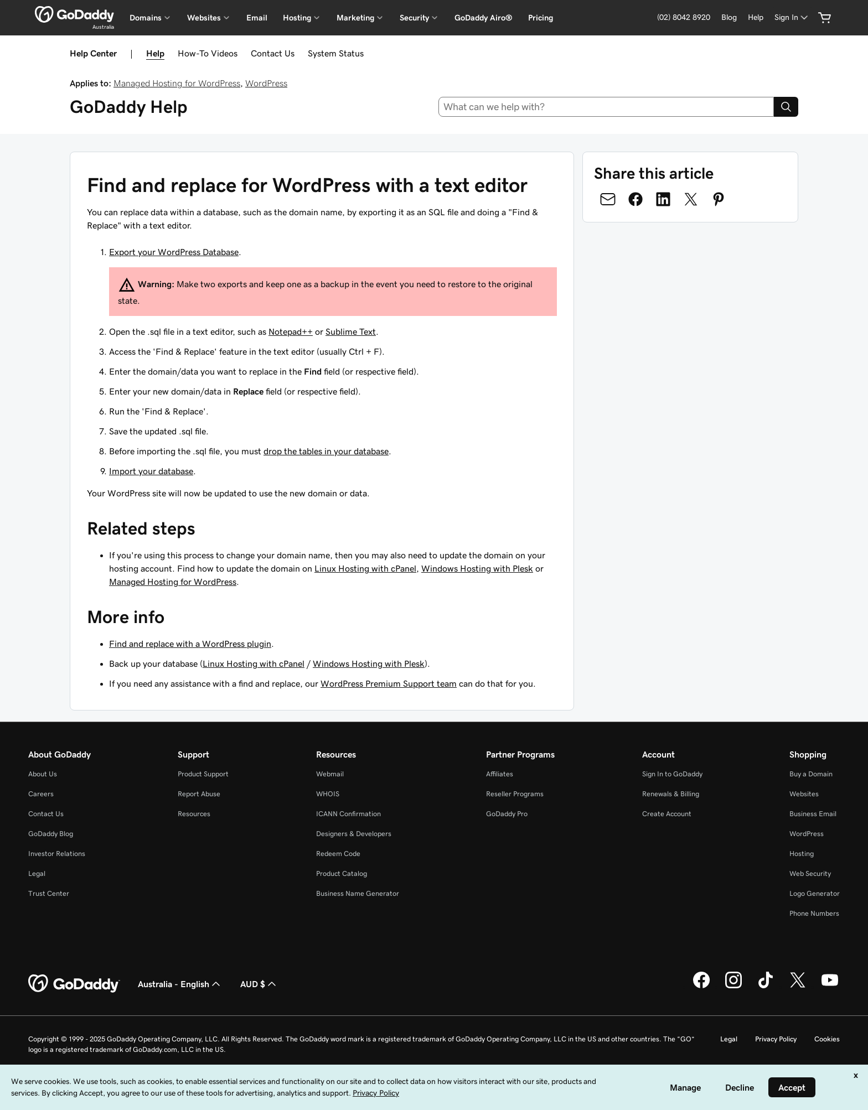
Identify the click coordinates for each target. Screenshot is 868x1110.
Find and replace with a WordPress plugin (190, 643)
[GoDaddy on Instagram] (733, 986)
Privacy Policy (776, 1038)
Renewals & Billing (670, 793)
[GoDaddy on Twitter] (798, 986)
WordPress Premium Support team (389, 683)
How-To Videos (207, 53)
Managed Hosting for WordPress (176, 83)
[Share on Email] (608, 199)
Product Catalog (341, 873)
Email (256, 18)
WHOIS (327, 793)
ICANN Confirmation (348, 813)
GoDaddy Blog (50, 833)
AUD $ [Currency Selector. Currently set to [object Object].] (259, 983)
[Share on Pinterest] (718, 199)
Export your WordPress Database (174, 251)
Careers (41, 793)
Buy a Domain (811, 773)
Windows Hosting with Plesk (477, 568)
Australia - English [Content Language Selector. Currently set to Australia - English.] (180, 983)
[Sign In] (792, 17)
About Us (42, 773)
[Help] (755, 17)
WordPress (266, 83)
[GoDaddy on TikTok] (766, 986)
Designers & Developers (353, 833)
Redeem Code (338, 853)
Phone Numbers (814, 913)
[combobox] (606, 107)
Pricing (540, 18)
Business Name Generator (357, 893)
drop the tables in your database (326, 451)
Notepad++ (290, 331)
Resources (194, 813)
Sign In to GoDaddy (672, 773)
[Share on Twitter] (691, 199)
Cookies (827, 1038)
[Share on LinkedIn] (663, 199)
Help (155, 53)
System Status (336, 53)
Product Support (203, 773)
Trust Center (48, 893)
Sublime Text (351, 331)
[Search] (786, 107)
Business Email (812, 813)
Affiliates (499, 773)
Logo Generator (814, 893)
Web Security (810, 873)
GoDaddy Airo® (483, 18)
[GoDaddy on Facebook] (701, 986)
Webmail (330, 773)
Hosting (801, 853)
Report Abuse (199, 793)
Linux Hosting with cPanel (365, 568)
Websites (804, 793)
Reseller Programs (515, 793)
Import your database (151, 470)
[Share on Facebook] (635, 199)
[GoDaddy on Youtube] (830, 986)
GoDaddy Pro (507, 813)
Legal (36, 873)
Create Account (666, 813)
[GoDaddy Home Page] (74, 983)
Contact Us (272, 53)
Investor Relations (56, 853)
